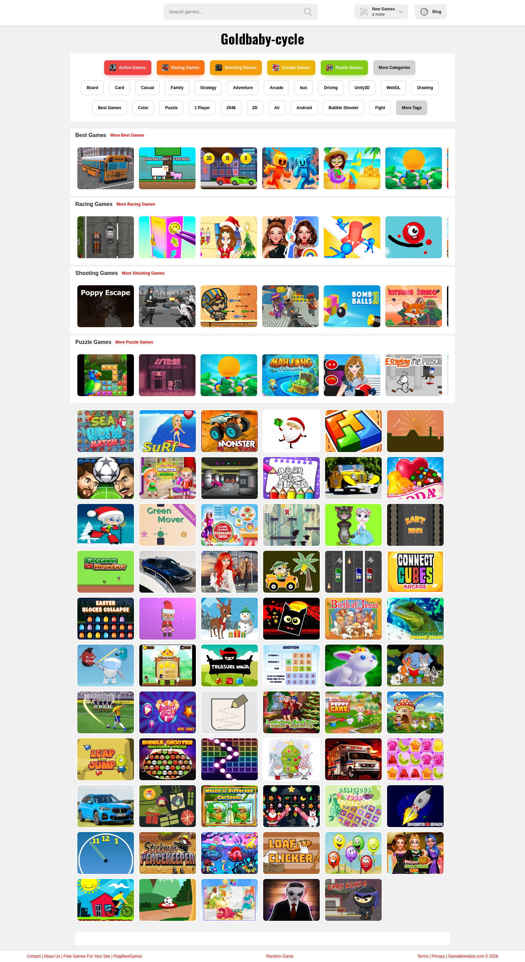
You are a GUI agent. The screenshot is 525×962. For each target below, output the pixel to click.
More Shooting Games (143, 273)
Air (277, 107)
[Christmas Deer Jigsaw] (229, 618)
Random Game (279, 956)
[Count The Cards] (167, 806)
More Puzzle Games (134, 342)
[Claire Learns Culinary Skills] (229, 524)
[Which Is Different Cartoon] (229, 806)
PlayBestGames (128, 956)
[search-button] (308, 12)
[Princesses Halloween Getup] (414, 853)
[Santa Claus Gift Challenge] (290, 431)
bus (303, 87)
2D (254, 107)
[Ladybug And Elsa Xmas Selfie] (290, 712)
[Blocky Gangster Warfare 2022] (289, 306)
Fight (380, 107)
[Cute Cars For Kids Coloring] (290, 571)
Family (177, 87)
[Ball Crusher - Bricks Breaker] (229, 759)
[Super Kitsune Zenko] (413, 306)
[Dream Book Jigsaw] (229, 853)
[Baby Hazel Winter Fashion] (167, 478)
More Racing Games (136, 204)
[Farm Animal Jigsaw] (414, 712)
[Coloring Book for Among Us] (290, 478)
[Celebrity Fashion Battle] (289, 237)
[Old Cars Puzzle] (352, 478)
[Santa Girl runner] (105, 524)
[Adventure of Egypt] (228, 306)
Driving (331, 87)
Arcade (276, 87)
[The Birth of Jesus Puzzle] (352, 618)
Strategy (208, 87)
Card (119, 87)
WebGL (393, 87)
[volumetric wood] (352, 431)
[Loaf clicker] (290, 853)
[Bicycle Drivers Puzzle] (105, 899)
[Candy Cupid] (414, 478)
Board (92, 87)
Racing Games (180, 67)
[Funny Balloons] (352, 853)
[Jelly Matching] (414, 759)
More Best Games (127, 135)
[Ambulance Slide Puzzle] (352, 759)
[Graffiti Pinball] (413, 237)
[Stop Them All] (351, 237)
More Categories (394, 67)
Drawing (425, 87)
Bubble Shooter (344, 107)
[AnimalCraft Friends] (166, 168)
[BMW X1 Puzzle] (105, 806)
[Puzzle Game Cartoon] (229, 899)
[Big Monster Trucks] (229, 431)
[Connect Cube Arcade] (414, 571)
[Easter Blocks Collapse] (105, 618)
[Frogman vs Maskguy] (105, 571)
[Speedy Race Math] (228, 168)
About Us (52, 956)
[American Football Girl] (351, 375)
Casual (147, 87)
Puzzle (171, 107)
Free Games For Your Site (87, 956)
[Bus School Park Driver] (105, 168)
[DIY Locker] (166, 237)
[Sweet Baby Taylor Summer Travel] (351, 168)
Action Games (127, 67)
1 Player (202, 107)
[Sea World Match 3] (105, 431)
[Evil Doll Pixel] (290, 899)
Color (143, 107)
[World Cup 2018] (105, 712)
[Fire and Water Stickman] (289, 168)
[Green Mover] (167, 524)
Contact (34, 956)
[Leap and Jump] (105, 759)
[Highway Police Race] (105, 237)
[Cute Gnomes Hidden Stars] (290, 759)
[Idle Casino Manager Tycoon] (413, 168)
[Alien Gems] (105, 665)
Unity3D (362, 87)
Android (304, 107)
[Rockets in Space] (414, 806)
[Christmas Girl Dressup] (228, 237)
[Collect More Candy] (167, 712)
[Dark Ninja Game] (352, 899)
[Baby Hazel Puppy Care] (352, 712)
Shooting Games (235, 67)
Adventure (243, 87)
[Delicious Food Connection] (352, 806)
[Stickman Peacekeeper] (167, 853)
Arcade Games (291, 67)
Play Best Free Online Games (105, 11)
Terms (423, 956)
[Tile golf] (414, 431)
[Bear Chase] (290, 524)
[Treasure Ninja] (229, 665)
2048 (231, 107)
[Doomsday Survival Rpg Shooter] (166, 306)
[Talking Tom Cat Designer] (352, 524)
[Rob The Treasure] (229, 478)
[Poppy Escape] (105, 306)
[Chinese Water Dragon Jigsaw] (414, 618)
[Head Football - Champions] (105, 478)
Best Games (109, 107)
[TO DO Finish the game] (166, 375)
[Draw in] (229, 712)
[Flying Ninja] (167, 665)
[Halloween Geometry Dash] (290, 618)
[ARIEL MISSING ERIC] (229, 571)
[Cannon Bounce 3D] (351, 306)
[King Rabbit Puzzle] (352, 665)
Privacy (438, 956)
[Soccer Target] (167, 899)
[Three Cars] (352, 571)
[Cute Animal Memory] (414, 665)
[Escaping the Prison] (413, 375)
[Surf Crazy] (167, 431)
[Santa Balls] (167, 618)
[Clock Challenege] (105, 853)
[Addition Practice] (290, 665)
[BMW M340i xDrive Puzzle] (167, 571)
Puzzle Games (344, 67)
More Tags (412, 107)
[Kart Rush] (414, 524)
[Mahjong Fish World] (289, 375)
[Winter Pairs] (290, 806)
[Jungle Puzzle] (105, 375)
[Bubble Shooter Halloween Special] (167, 759)
